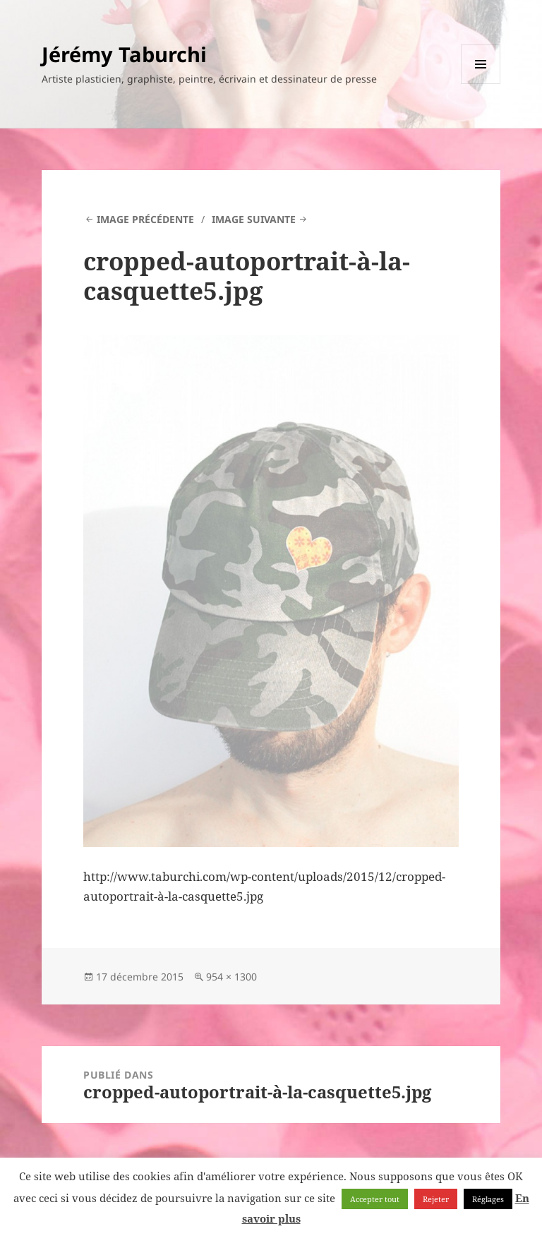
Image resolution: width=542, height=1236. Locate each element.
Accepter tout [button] (374, 1199)
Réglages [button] (488, 1199)
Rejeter (436, 1199)
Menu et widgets (481, 83)
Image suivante (254, 219)
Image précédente (145, 219)
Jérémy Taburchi (124, 54)
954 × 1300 (231, 976)
